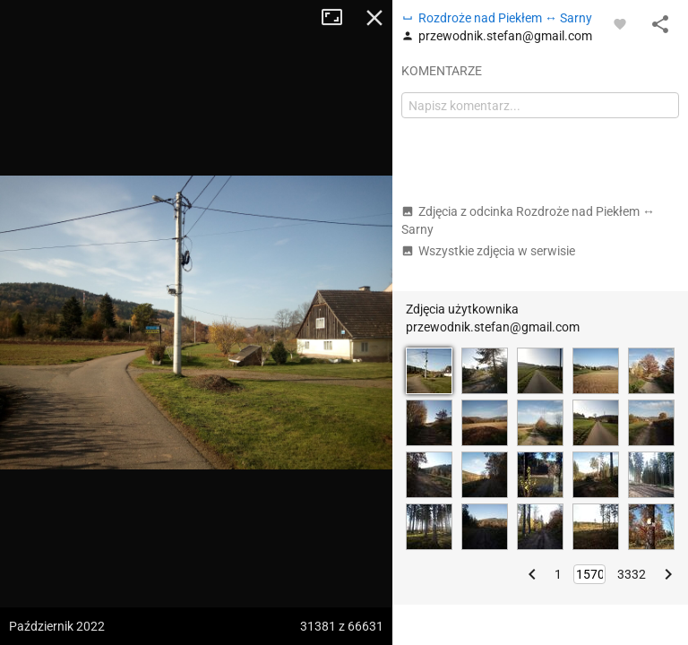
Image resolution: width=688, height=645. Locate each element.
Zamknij (374, 18)
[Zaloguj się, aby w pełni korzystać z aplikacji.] (620, 23)
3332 (631, 574)
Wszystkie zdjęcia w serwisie (488, 251)
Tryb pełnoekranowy (339, 18)
